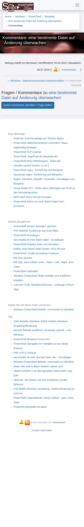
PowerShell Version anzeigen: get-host (34, 226)
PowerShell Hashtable (25, 271)
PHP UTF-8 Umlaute (24, 352)
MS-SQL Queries (22, 257)
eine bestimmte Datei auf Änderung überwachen (39, 95)
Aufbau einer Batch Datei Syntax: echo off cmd (39, 248)
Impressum (59, 422)
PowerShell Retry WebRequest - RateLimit (36, 161)
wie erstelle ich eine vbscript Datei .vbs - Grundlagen (42, 357)
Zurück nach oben (42, 430)
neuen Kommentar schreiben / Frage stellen (28, 105)
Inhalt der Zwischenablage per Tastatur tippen (38, 138)
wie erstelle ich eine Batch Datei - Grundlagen (38, 239)
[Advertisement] (42, 478)
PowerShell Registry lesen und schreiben (36, 244)
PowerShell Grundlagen (26, 235)
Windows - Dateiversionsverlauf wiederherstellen (37, 80)
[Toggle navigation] (77, 5)
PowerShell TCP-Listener (27, 152)
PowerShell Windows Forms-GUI (31, 339)
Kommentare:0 (71, 69)
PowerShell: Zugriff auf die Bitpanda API (35, 156)
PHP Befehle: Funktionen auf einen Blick (35, 230)
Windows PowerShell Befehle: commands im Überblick (43, 309)
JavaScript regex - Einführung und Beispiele (37, 174)
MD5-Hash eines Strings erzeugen (32, 197)
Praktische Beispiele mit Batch (30, 406)
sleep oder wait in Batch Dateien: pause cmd (38, 366)
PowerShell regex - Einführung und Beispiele (38, 170)
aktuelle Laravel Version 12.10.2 (31, 165)
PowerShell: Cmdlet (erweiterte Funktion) (36, 253)
